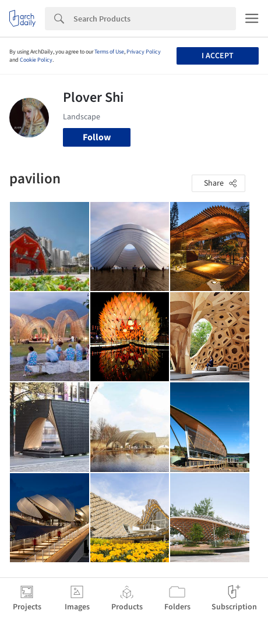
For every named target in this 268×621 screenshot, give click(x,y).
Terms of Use (109, 52)
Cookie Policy (36, 60)
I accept (218, 56)
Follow (97, 137)
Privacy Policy (143, 52)
